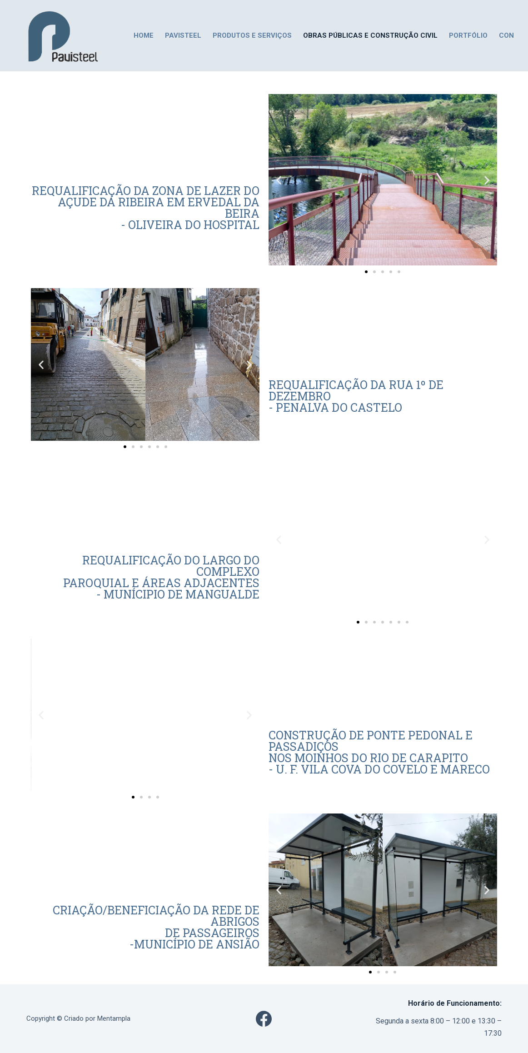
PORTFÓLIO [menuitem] (468, 35)
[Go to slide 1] (366, 271)
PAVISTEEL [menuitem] (183, 35)
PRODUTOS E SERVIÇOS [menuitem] (252, 35)
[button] (278, 179)
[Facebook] (264, 1019)
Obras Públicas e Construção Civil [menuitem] (370, 35)
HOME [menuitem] (144, 35)
